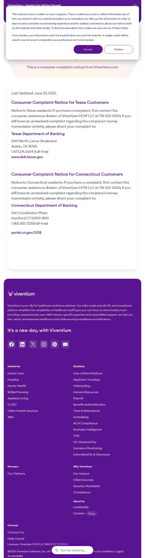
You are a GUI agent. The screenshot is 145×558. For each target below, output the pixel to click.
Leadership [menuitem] (81, 507)
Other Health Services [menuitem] (23, 410)
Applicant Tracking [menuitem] (86, 379)
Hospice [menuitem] (13, 379)
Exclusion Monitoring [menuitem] (87, 448)
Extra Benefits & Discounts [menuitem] (91, 454)
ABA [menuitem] (11, 417)
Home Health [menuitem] (17, 385)
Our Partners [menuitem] (16, 473)
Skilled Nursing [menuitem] (18, 392)
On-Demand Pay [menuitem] (84, 442)
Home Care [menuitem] (16, 373)
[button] (21, 295)
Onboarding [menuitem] (81, 385)
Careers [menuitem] (84, 513)
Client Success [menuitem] (83, 479)
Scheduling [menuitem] (81, 417)
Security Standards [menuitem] (86, 486)
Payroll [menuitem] (78, 398)
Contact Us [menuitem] (16, 532)
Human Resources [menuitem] (85, 392)
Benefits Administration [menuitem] (89, 404)
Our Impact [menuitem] (81, 473)
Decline (118, 49)
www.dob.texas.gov (27, 157)
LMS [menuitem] (76, 435)
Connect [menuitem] (13, 525)
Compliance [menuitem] (81, 492)
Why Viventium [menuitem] (82, 466)
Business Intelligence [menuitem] (87, 429)
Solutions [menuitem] (79, 366)
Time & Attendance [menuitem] (86, 410)
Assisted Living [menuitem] (18, 398)
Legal (118, 551)
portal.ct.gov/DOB (26, 232)
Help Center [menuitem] (16, 538)
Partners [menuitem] (13, 466)
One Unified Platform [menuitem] (88, 373)
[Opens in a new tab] (11, 344)
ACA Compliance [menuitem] (85, 423)
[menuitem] (104, 501)
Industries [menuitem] (14, 366)
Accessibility (15, 556)
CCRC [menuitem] (12, 404)
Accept (88, 49)
